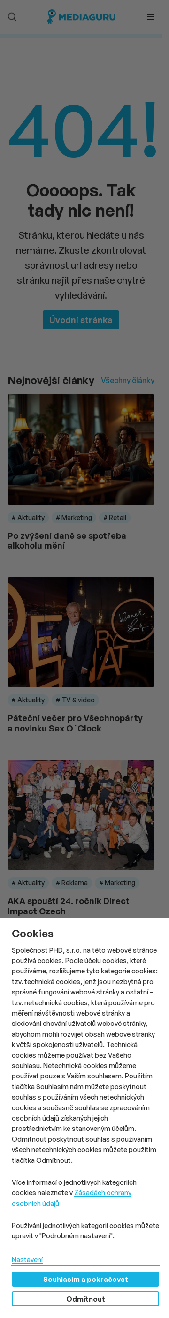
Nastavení (27, 1260)
